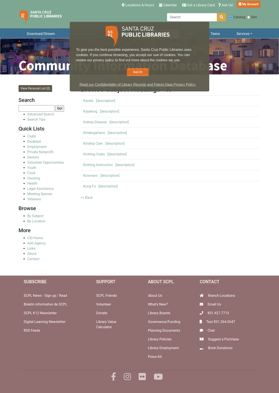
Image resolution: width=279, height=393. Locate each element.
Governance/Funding (164, 322)
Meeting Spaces (39, 194)
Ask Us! (225, 5)
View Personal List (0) (35, 88)
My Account (249, 4)
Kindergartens (94, 133)
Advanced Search (40, 114)
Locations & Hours (139, 4)
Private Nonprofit (40, 152)
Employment (37, 147)
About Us (155, 295)
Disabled (34, 141)
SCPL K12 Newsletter (40, 313)
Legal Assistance (40, 189)
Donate (101, 313)
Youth (31, 168)
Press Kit (155, 357)
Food (31, 173)
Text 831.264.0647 (220, 322)
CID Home (35, 238)
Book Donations (220, 348)
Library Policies (160, 339)
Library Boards (159, 313)
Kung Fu (89, 186)
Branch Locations (221, 295)
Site (252, 17)
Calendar (168, 5)
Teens (215, 34)
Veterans (34, 199)
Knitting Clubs (94, 154)
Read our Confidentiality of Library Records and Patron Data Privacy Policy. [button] (138, 84)
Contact (33, 259)
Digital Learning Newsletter (45, 322)
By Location (36, 221)
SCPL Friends (106, 295)
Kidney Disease (95, 122)
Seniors (33, 157)
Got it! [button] (137, 72)
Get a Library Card (198, 5)
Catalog (237, 17)
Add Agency (36, 243)
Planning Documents (164, 330)
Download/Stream (41, 34)
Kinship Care (93, 143)
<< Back (87, 198)
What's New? (158, 304)
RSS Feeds (32, 330)
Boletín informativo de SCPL (45, 304)
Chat (211, 330)
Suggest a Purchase (223, 339)
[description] (105, 101)
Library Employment (163, 348)
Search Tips (36, 119)
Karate (88, 101)
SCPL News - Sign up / (41, 295)
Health (32, 183)
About (32, 254)
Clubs (31, 136)
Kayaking (90, 111)
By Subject (35, 216)
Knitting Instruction (98, 165)
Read (63, 295)
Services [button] (243, 34)
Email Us (214, 304)
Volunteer (103, 304)
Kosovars (90, 175)
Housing (33, 178)
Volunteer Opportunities (45, 162)
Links (31, 248)
